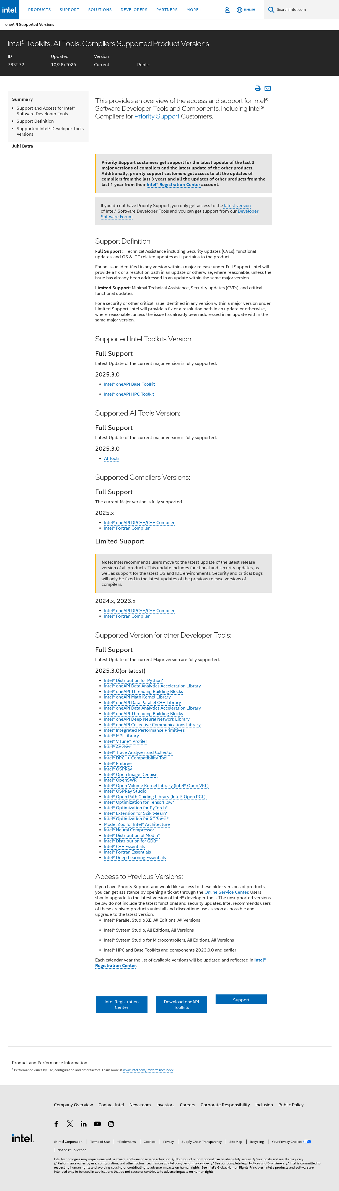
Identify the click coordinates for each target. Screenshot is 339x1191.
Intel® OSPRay (118, 769)
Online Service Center (226, 892)
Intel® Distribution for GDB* (131, 841)
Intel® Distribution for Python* (133, 680)
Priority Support (157, 116)
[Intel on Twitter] (70, 1125)
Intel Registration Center (122, 1004)
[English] (245, 9)
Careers (187, 1105)
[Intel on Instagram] (111, 1125)
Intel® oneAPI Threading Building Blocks (143, 691)
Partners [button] (167, 9)
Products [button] (39, 9)
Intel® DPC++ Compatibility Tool (135, 758)
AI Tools (111, 458)
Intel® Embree (118, 763)
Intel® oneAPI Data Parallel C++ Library (142, 702)
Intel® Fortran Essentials (127, 852)
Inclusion (264, 1105)
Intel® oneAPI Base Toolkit (129, 384)
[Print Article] (257, 88)
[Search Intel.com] (307, 9)
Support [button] (69, 9)
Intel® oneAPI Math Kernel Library (137, 697)
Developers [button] (134, 9)
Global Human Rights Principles (240, 1167)
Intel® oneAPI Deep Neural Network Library (147, 719)
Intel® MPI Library (121, 736)
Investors (165, 1105)
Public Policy (291, 1105)
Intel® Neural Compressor (129, 830)
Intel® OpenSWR (120, 780)
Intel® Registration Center (174, 184)
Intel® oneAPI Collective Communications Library (152, 725)
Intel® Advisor (117, 747)
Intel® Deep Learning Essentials (135, 857)
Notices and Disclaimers (266, 1163)
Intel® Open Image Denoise (130, 774)
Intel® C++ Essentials (124, 846)
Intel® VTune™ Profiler (125, 741)
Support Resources (241, 1004)
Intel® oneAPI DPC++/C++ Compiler (139, 522)
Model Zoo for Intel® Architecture (137, 824)
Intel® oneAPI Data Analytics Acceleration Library (152, 686)
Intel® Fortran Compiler (127, 528)
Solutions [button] (100, 9)
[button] (183, 1002)
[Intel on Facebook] (56, 1125)
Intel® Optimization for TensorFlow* (139, 802)
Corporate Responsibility (225, 1105)
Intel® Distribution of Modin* (132, 835)
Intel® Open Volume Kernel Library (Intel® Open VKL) (156, 785)
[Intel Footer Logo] (23, 1138)
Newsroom (140, 1105)
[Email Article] (267, 88)
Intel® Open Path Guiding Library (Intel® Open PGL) (155, 797)
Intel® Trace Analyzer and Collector (138, 752)
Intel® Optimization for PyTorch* (135, 808)
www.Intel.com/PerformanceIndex (148, 1070)
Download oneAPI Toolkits (181, 1004)
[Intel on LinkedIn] (84, 1125)
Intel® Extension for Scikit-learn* (135, 813)
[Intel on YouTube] (97, 1125)
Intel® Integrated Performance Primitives (144, 730)
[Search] (271, 9)
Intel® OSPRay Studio (125, 791)
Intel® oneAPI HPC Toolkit (129, 394)
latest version (237, 205)
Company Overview (73, 1105)
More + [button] (194, 9)
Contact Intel (111, 1105)
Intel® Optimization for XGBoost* (136, 819)
